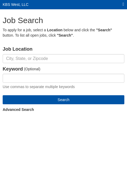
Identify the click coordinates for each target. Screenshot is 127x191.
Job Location (17, 49)
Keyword (13, 69)
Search (63, 100)
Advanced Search (18, 109)
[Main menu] (123, 4)
